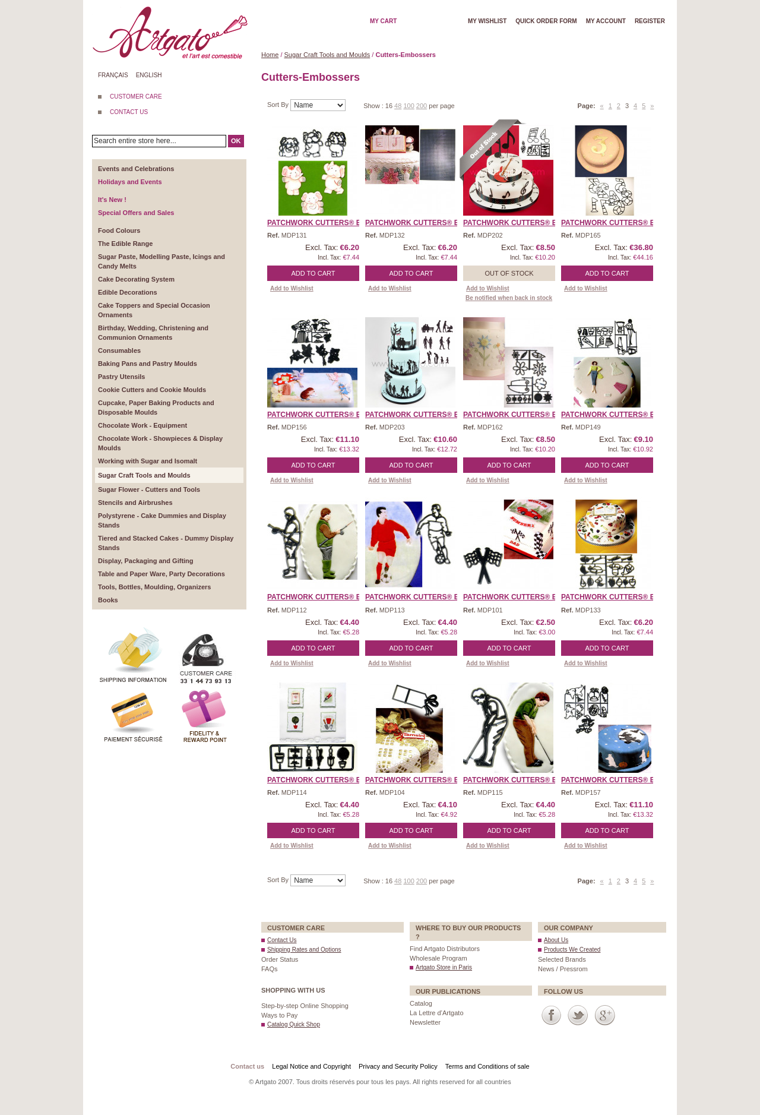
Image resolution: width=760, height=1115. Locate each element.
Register (650, 21)
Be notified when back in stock (509, 298)
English (149, 75)
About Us (556, 940)
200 (421, 105)
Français (113, 75)
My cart (383, 21)
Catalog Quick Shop (293, 1024)
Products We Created (572, 949)
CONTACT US (129, 112)
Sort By (278, 104)
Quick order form (546, 21)
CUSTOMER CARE (136, 96)
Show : (374, 105)
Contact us (247, 1066)
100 (408, 105)
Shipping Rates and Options (304, 949)
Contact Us (281, 940)
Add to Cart (313, 273)
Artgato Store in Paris (444, 967)
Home (269, 54)
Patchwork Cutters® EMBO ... (326, 223)
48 (397, 105)
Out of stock (508, 273)
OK (236, 140)
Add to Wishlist (292, 288)
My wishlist (487, 21)
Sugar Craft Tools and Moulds (327, 54)
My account (606, 21)
